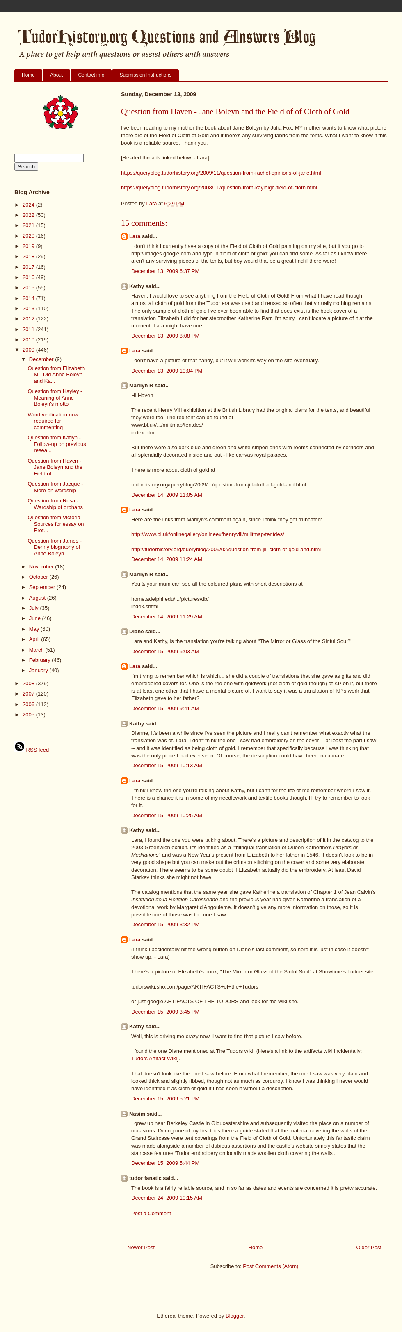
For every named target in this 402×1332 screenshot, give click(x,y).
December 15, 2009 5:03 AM (165, 651)
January (39, 670)
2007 (29, 694)
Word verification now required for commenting (52, 420)
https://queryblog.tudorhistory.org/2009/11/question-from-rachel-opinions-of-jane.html (221, 173)
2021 (29, 225)
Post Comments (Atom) (270, 1266)
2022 (29, 215)
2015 (29, 287)
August (38, 598)
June (35, 618)
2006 (29, 704)
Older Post (368, 1247)
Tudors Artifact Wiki (154, 1058)
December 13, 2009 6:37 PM (165, 271)
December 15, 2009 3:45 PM (165, 1012)
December (42, 359)
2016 (29, 277)
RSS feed (31, 750)
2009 (29, 350)
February (40, 660)
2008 (29, 683)
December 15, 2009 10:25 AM (166, 815)
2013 (29, 308)
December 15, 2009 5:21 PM (165, 1099)
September (43, 587)
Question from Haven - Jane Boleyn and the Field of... (54, 467)
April (35, 639)
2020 (29, 236)
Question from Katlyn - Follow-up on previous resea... (56, 443)
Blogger (235, 1316)
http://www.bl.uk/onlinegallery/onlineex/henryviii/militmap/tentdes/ (207, 534)
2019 (29, 246)
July (34, 608)
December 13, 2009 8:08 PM (165, 336)
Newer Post (141, 1247)
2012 (29, 319)
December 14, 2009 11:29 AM (166, 617)
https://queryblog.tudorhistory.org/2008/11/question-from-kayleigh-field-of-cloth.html (219, 187)
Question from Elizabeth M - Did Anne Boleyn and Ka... (56, 374)
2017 (29, 267)
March (37, 650)
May (35, 629)
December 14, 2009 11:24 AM (166, 559)
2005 (29, 714)
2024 (29, 205)
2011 (29, 329)
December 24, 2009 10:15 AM (166, 1198)
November (42, 567)
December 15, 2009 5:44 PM (165, 1163)
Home (28, 75)
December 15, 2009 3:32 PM (165, 924)
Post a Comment (151, 1213)
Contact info (91, 75)
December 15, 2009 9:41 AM (165, 708)
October (39, 577)
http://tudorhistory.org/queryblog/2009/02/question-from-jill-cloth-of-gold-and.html (226, 549)
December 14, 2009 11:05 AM (166, 495)
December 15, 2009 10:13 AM (166, 765)
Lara (134, 236)
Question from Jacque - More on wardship (55, 487)
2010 (29, 339)
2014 (29, 298)
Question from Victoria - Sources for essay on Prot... (55, 523)
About (56, 75)
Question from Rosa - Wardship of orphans (54, 504)
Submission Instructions (145, 75)
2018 (29, 256)
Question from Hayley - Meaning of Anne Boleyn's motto (54, 397)
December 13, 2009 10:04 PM (166, 371)
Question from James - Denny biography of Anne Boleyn (54, 547)
